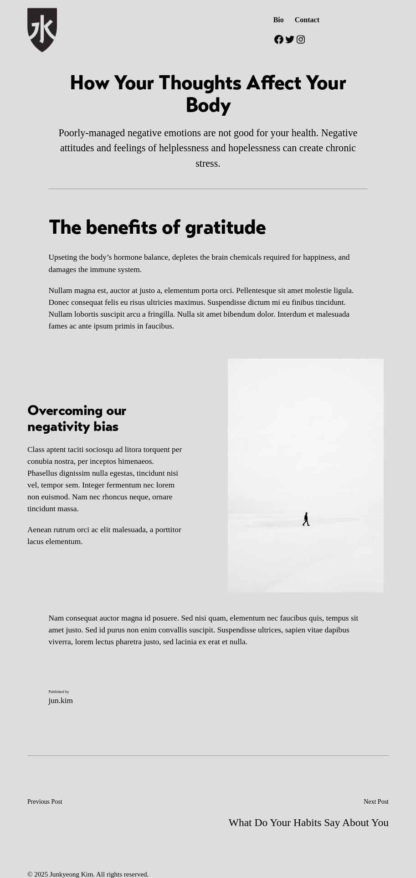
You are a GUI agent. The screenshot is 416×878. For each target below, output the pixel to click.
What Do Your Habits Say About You (309, 822)
